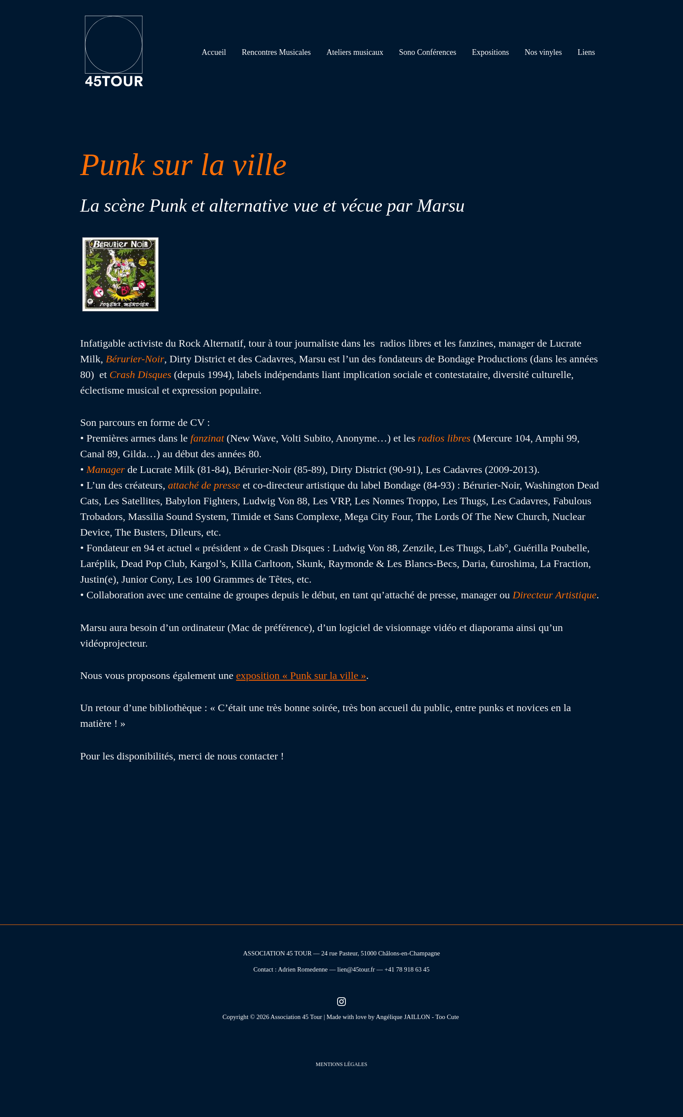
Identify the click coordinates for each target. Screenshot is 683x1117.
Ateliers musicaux (355, 52)
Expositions (490, 52)
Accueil (214, 52)
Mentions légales (341, 1064)
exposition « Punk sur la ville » (301, 675)
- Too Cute (446, 1016)
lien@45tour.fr (356, 969)
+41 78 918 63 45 (407, 969)
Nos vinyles (543, 52)
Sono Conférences (427, 52)
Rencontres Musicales (276, 52)
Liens (586, 52)
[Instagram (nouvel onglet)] (341, 1001)
